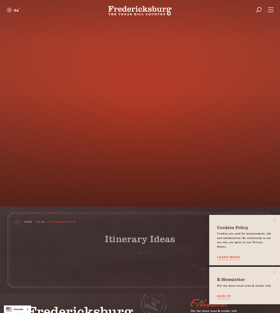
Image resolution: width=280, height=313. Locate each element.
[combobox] (17, 309)
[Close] (274, 220)
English (14, 309)
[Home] (140, 9)
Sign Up (224, 296)
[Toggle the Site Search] (259, 9)
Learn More (228, 257)
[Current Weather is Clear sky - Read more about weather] (13, 10)
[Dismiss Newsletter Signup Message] (274, 272)
